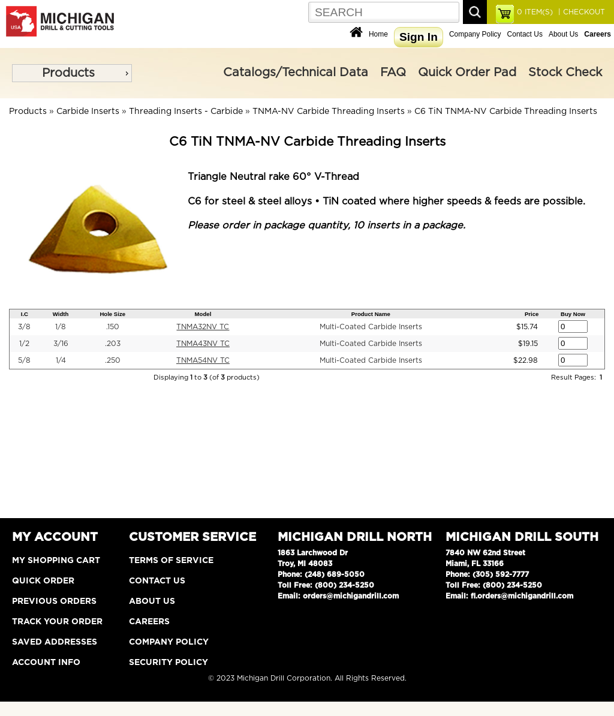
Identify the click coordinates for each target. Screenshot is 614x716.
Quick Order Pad (467, 73)
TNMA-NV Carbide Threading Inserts (328, 111)
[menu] (72, 73)
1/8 (60, 326)
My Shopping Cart (56, 560)
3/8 (24, 326)
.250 (113, 360)
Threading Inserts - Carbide (186, 111)
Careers (149, 622)
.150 (112, 326)
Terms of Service (171, 560)
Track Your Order (57, 622)
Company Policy (475, 34)
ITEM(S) (535, 12)
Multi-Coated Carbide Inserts (371, 326)
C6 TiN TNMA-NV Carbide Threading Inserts (505, 111)
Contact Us (525, 34)
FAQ (393, 73)
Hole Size (112, 314)
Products (68, 73)
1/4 (61, 360)
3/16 (60, 343)
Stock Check (565, 73)
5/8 (24, 360)
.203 (113, 343)
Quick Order (43, 581)
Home (378, 34)
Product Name (370, 314)
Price (531, 314)
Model (203, 314)
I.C (24, 314)
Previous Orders (54, 601)
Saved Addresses (54, 642)
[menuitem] (72, 73)
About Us (563, 34)
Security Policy (168, 662)
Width (61, 314)
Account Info (46, 662)
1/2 (24, 343)
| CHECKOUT (580, 12)
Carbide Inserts (87, 111)
